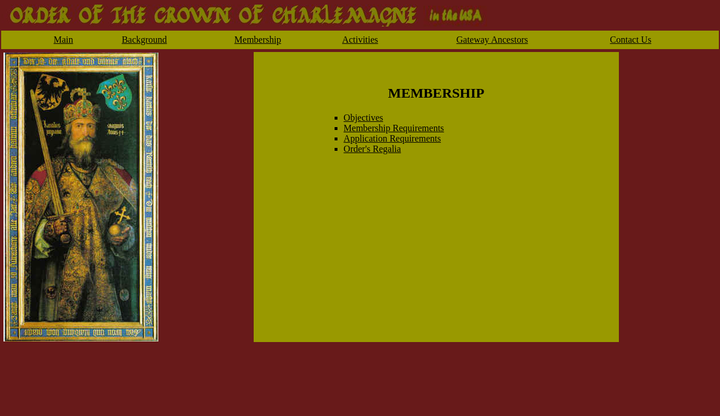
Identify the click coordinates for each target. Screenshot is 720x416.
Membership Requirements (394, 128)
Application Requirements (392, 138)
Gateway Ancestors (492, 39)
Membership (258, 39)
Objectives (363, 117)
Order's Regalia (372, 149)
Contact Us (631, 39)
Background (144, 39)
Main (63, 39)
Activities (360, 39)
